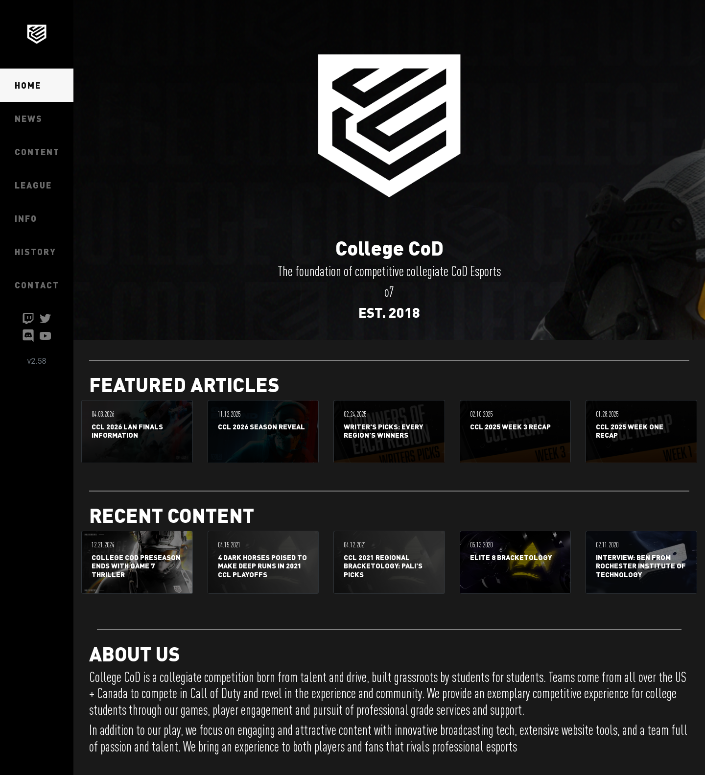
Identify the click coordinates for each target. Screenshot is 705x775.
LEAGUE (33, 185)
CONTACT (37, 285)
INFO (26, 218)
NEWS (29, 118)
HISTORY (35, 251)
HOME (28, 85)
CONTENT (37, 151)
